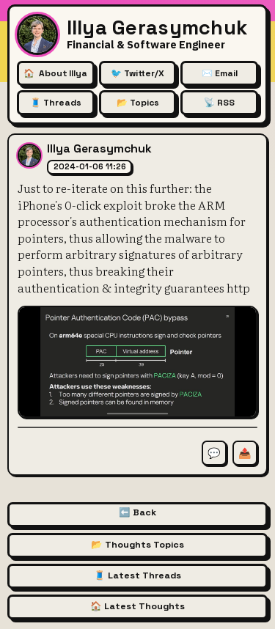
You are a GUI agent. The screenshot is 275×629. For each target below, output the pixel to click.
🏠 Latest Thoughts (137, 606)
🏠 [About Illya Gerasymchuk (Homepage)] (55, 73)
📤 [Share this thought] (245, 453)
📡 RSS (219, 102)
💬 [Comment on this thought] (214, 453)
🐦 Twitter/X (137, 73)
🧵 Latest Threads (137, 575)
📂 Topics (138, 102)
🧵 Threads (55, 102)
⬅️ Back (137, 512)
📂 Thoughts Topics (137, 545)
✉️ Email (220, 73)
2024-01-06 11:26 (90, 166)
